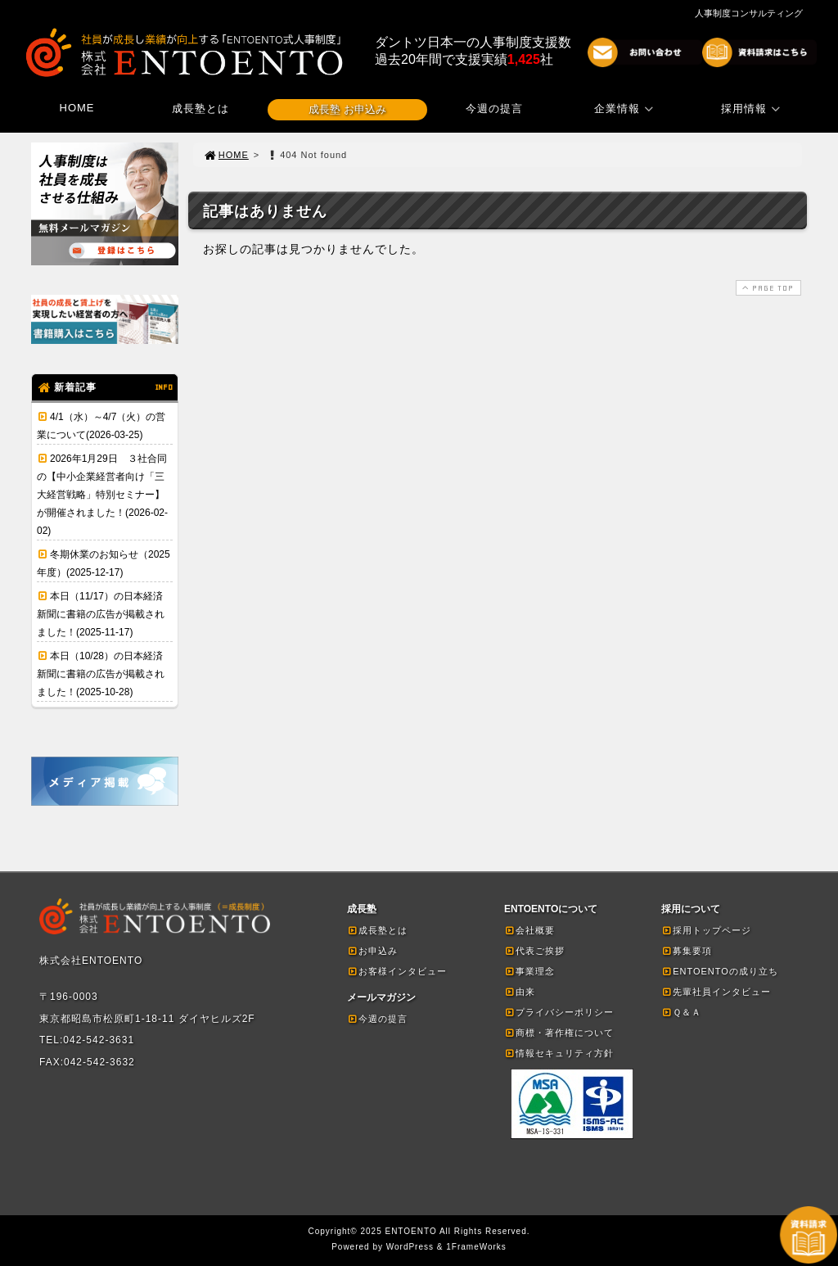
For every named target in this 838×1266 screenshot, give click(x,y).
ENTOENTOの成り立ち (719, 971)
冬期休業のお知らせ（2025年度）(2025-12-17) (103, 563)
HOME (77, 108)
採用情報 (753, 108)
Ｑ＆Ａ (681, 1012)
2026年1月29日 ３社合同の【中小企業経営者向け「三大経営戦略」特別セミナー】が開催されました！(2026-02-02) (102, 494)
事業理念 (529, 971)
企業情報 (626, 108)
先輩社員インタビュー (716, 992)
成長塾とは (200, 108)
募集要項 (686, 951)
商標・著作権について (559, 1033)
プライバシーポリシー (559, 1012)
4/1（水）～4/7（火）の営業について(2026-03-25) (101, 426)
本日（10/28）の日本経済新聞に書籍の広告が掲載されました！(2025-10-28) (100, 674)
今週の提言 (494, 108)
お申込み (372, 951)
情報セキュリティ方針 (559, 1053)
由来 (519, 992)
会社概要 (529, 930)
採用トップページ (706, 930)
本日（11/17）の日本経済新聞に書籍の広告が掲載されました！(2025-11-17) (100, 614)
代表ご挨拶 (534, 951)
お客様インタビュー (397, 971)
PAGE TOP (767, 288)
